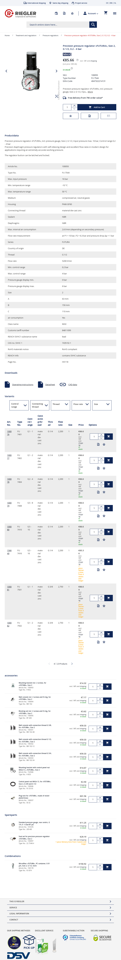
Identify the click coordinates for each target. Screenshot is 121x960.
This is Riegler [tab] (16, 901)
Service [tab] (13, 907)
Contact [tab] (13, 919)
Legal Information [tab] (19, 913)
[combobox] (61, 24)
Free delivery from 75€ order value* (85, 97)
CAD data (72, 384)
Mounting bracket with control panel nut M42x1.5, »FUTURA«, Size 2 (34, 769)
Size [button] (96, 404)
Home (7, 35)
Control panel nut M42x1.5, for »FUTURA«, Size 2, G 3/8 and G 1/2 (35, 783)
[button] (93, 13)
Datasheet (50, 384)
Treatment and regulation (26, 35)
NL (115, 3)
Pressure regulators (50, 35)
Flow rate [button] (78, 404)
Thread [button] (56, 404)
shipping (93, 61)
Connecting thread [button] (37, 405)
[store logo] (20, 13)
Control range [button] (15, 405)
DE (107, 3)
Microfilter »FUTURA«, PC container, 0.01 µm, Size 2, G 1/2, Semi (34, 865)
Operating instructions (22, 384)
